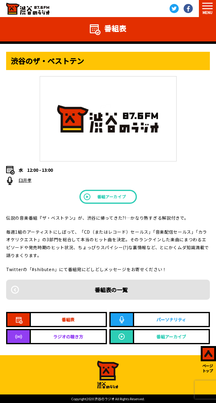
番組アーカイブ (111, 197)
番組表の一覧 (111, 290)
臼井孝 (25, 180)
